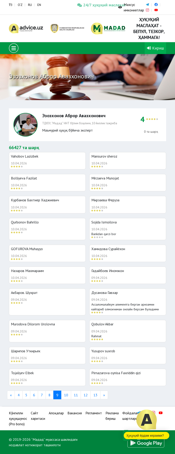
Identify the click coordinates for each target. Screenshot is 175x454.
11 (76, 395)
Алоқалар (56, 413)
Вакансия (74, 413)
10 (66, 395)
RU (30, 5)
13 (95, 395)
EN (39, 5)
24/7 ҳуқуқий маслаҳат (94, 5)
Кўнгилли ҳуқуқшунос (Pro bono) (18, 418)
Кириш (155, 48)
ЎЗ (10, 5)
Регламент (93, 413)
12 (86, 395)
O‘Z (20, 5)
